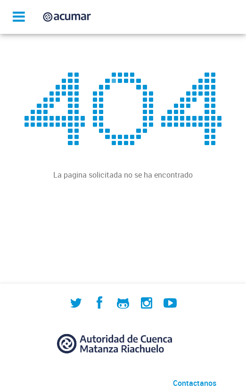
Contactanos (194, 383)
